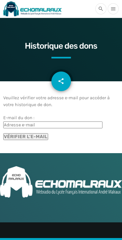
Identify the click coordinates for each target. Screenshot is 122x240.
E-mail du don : (18, 117)
